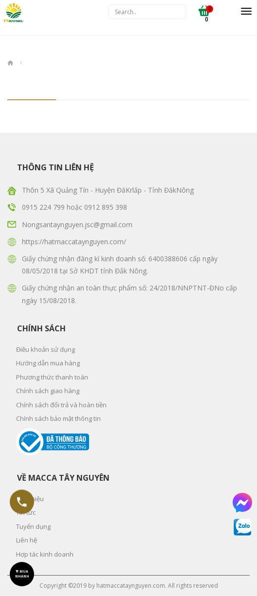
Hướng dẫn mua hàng (48, 363)
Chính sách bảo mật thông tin (58, 418)
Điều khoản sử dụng (45, 349)
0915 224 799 (44, 207)
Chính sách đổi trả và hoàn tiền (61, 404)
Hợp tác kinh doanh (44, 554)
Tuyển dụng (33, 526)
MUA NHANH (22, 573)
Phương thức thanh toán (52, 377)
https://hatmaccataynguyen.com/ (74, 241)
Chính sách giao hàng (47, 390)
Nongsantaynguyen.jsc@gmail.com (77, 224)
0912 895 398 (105, 207)
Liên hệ (26, 540)
